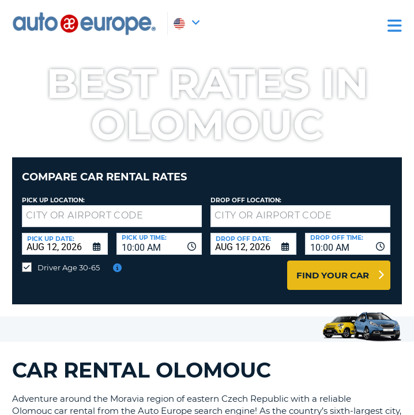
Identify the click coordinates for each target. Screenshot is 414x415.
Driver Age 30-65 (68, 267)
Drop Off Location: (245, 200)
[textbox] (112, 216)
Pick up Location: (53, 200)
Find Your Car (332, 275)
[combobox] (159, 244)
